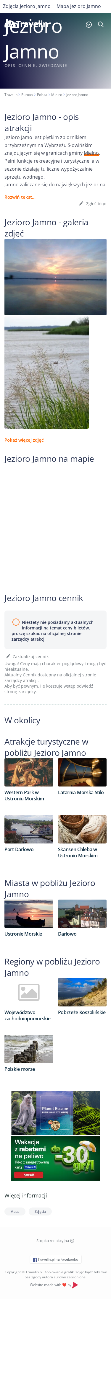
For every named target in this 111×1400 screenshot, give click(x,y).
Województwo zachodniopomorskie (27, 1015)
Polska (42, 94)
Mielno (56, 94)
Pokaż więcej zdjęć (24, 440)
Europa (27, 94)
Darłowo (67, 934)
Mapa (15, 1211)
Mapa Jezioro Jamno (79, 6)
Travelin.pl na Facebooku (55, 1259)
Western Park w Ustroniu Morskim (24, 795)
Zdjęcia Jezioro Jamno (27, 6)
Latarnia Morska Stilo (81, 792)
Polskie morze (19, 1069)
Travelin (10, 94)
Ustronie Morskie (23, 934)
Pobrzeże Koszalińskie (82, 1012)
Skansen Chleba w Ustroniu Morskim (78, 852)
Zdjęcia (40, 1211)
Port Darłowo (18, 849)
